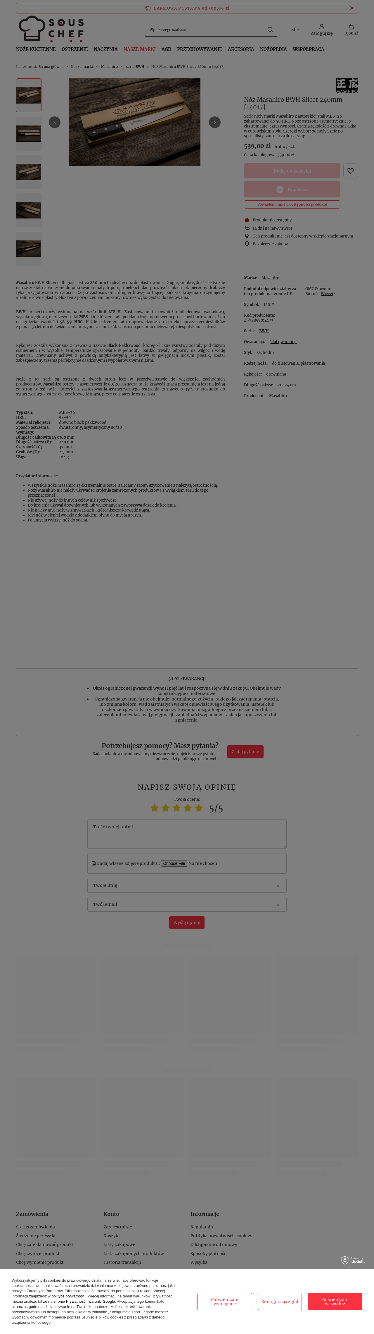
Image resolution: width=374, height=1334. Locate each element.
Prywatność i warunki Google (90, 1301)
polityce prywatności (69, 1296)
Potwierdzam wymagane (224, 1301)
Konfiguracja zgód (279, 1301)
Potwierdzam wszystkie (335, 1301)
